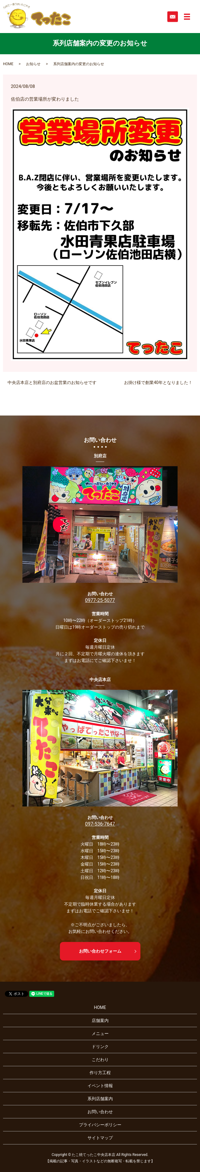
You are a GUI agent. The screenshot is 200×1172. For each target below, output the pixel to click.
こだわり (100, 1059)
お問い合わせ (100, 1111)
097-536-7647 (100, 824)
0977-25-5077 (100, 600)
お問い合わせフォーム (100, 951)
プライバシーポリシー (100, 1124)
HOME (8, 64)
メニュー (100, 1033)
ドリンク (100, 1046)
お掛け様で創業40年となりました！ (158, 382)
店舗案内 (100, 1020)
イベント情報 (100, 1085)
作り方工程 (100, 1072)
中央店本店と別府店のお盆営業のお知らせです (52, 382)
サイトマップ (100, 1137)
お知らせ (33, 64)
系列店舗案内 (100, 1098)
